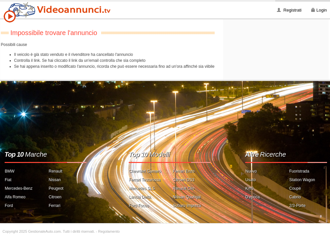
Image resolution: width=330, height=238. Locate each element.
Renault (55, 171)
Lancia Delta (140, 197)
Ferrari (54, 205)
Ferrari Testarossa (145, 180)
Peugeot (56, 188)
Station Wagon (302, 180)
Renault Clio (183, 188)
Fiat (8, 180)
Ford (9, 205)
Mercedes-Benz (19, 188)
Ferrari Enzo (184, 171)
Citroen (55, 197)
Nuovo (251, 171)
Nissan (55, 180)
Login (321, 10)
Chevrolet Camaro (145, 171)
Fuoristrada (299, 171)
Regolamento (108, 231)
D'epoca (253, 197)
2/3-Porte (297, 205)
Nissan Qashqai (187, 197)
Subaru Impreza (187, 205)
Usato (251, 180)
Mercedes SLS (142, 188)
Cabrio (295, 197)
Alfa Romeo (15, 197)
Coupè (295, 188)
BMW (10, 171)
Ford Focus (139, 205)
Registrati (292, 10)
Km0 (250, 188)
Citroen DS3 (183, 180)
